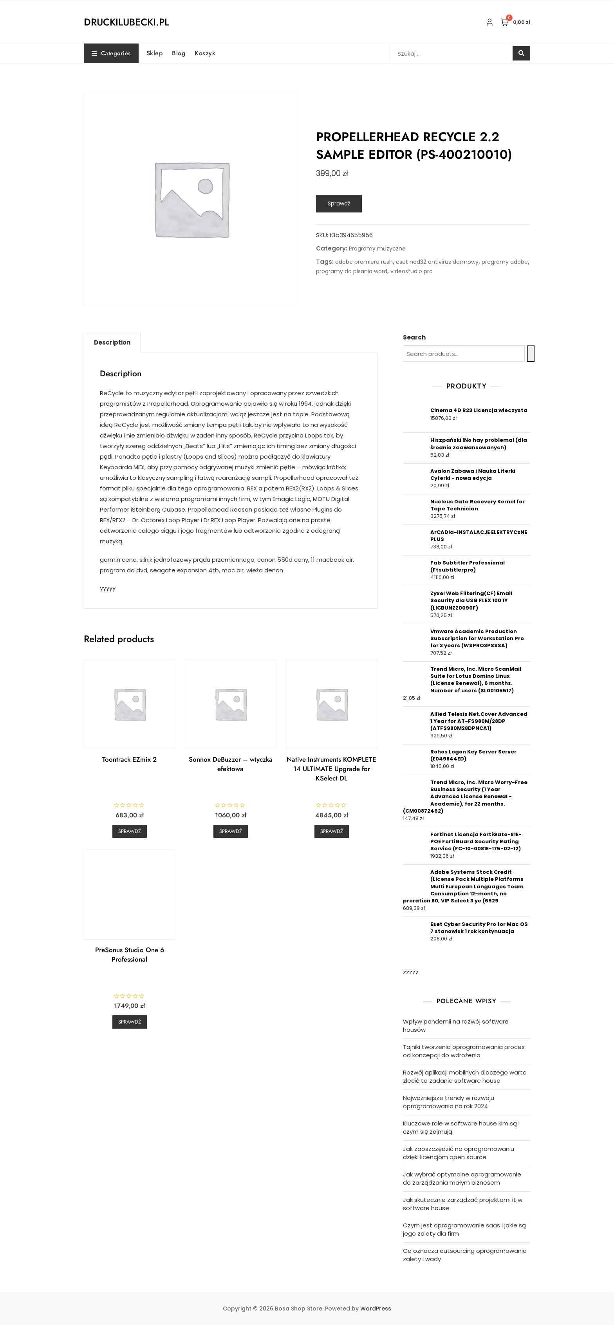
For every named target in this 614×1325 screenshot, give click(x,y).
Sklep (154, 53)
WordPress (375, 1308)
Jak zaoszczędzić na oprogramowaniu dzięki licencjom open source (458, 1153)
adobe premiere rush (364, 262)
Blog (178, 53)
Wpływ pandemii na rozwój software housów (456, 1025)
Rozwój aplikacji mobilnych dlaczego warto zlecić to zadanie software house (465, 1076)
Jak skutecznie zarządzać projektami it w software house (462, 1204)
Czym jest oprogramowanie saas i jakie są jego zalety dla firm (464, 1229)
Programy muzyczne (377, 248)
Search (414, 337)
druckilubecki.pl (126, 22)
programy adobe (505, 262)
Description (112, 342)
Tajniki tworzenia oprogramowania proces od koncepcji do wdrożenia (464, 1051)
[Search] (531, 353)
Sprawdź (339, 203)
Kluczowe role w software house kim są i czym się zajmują (461, 1127)
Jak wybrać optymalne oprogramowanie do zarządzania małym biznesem (462, 1178)
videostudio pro (411, 271)
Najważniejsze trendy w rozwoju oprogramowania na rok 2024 (448, 1102)
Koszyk (205, 53)
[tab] (112, 342)
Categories (111, 53)
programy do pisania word (351, 271)
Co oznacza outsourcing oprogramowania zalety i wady (465, 1255)
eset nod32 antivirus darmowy (437, 262)
